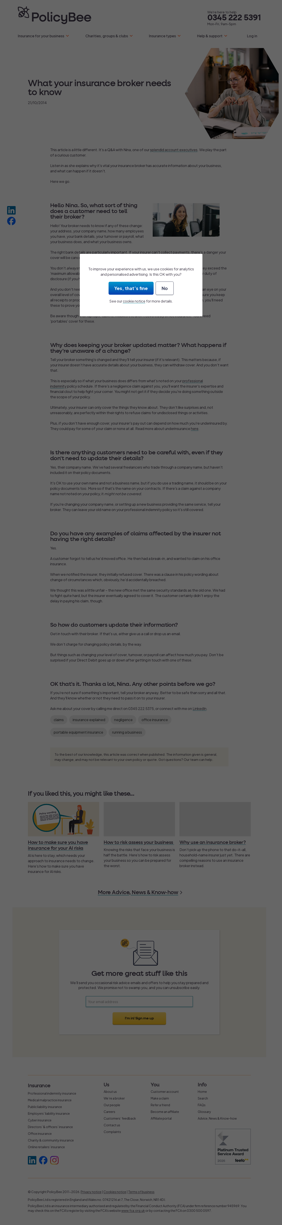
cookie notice (134, 301)
